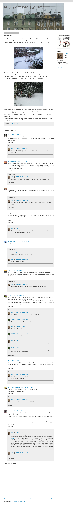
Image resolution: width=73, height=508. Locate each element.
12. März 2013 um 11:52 (22, 148)
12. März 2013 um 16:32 (22, 399)
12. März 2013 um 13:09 (22, 284)
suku (12, 125)
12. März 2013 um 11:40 (27, 252)
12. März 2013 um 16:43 (22, 432)
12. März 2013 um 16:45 (22, 333)
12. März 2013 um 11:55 (22, 228)
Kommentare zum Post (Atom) (18, 501)
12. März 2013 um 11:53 (22, 177)
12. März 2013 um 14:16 (22, 319)
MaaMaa (9, 410)
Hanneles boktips (12, 241)
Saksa (9, 125)
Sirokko (9, 270)
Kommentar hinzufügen (11, 463)
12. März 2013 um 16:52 (22, 347)
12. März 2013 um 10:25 (16, 134)
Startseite (29, 499)
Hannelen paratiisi (16, 252)
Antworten (10, 142)
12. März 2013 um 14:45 (22, 326)
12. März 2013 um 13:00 (18, 295)
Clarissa (9, 295)
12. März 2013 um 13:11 (22, 312)
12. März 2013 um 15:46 (18, 410)
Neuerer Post (7, 499)
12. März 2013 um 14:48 (22, 374)
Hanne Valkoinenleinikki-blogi (15, 387)
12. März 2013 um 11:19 (18, 213)
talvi (15, 125)
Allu (12, 148)
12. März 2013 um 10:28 (22, 161)
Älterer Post (50, 499)
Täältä (12, 438)
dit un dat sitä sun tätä (24, 7)
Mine (9, 188)
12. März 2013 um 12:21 (18, 270)
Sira (8, 134)
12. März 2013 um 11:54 (22, 200)
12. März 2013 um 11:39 (23, 241)
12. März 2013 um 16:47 (22, 340)
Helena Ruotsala (12, 161)
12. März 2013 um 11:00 (16, 188)
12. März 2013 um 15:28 (29, 387)
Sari (8, 360)
